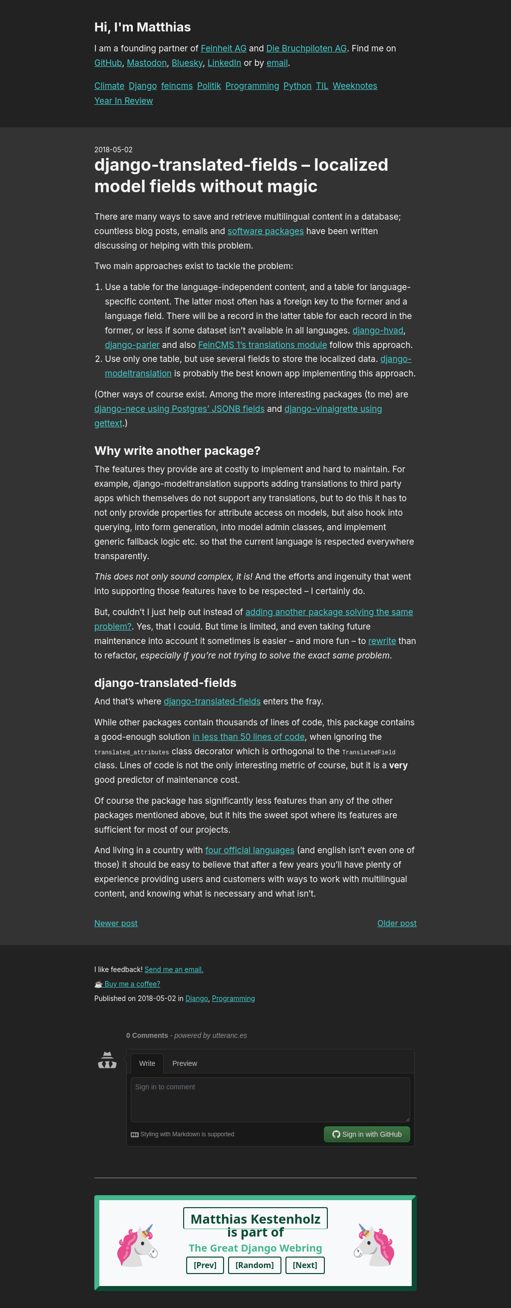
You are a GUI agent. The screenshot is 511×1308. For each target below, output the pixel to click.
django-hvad (378, 330)
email (277, 63)
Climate (109, 86)
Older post (397, 923)
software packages (266, 231)
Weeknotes (355, 86)
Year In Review (123, 101)
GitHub (108, 63)
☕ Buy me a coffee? (127, 984)
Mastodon (147, 63)
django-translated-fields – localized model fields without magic (241, 175)
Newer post (116, 923)
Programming (252, 86)
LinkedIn (225, 63)
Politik (209, 86)
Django (143, 86)
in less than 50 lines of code (249, 737)
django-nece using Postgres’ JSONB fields (179, 409)
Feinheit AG (224, 48)
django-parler (132, 345)
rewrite (382, 641)
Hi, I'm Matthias (142, 26)
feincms (177, 86)
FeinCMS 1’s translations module (262, 345)
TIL (322, 86)
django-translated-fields (165, 682)
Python (297, 86)
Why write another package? (177, 450)
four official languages (249, 850)
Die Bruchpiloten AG (306, 48)
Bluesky (187, 63)
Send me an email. (174, 970)
